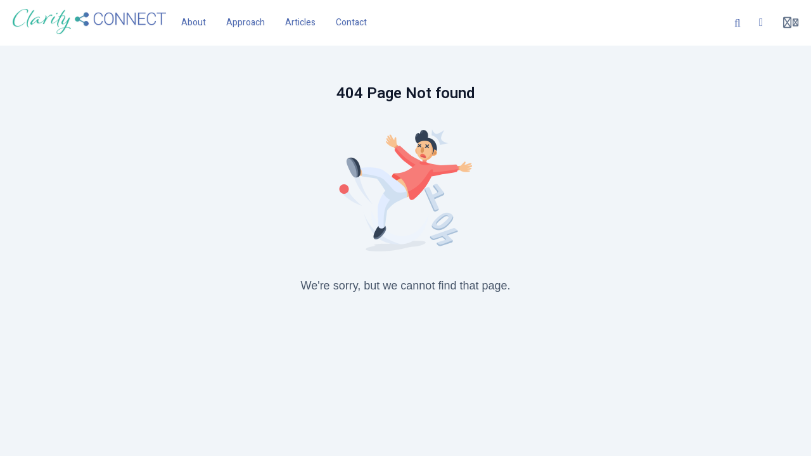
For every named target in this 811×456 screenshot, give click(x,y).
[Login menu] (790, 23)
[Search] (737, 23)
